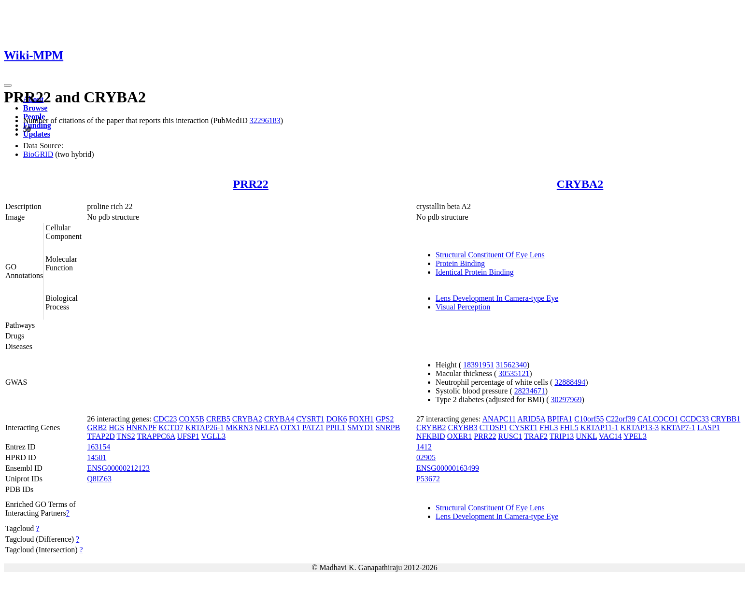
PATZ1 (313, 427)
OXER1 (459, 436)
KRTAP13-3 (640, 427)
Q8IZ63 (99, 479)
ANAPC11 (499, 419)
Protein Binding (460, 263)
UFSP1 (188, 436)
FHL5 (569, 427)
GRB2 (97, 427)
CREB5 (218, 419)
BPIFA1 (559, 419)
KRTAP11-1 (599, 427)
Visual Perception (463, 307)
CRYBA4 (279, 419)
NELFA (266, 427)
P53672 (428, 479)
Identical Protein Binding (475, 272)
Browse (35, 108)
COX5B (191, 419)
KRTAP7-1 (678, 427)
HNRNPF (141, 427)
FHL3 (548, 427)
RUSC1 (510, 436)
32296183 (265, 120)
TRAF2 (536, 436)
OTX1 (290, 427)
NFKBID (430, 436)
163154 (98, 447)
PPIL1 (336, 427)
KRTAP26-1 (204, 427)
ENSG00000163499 (447, 468)
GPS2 (385, 419)
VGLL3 (213, 436)
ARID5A (531, 419)
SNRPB (388, 427)
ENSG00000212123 (118, 468)
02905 (426, 457)
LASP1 (708, 427)
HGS (116, 427)
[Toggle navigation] (8, 85)
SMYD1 (360, 427)
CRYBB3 (462, 427)
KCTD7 (171, 427)
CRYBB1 (725, 419)
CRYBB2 (431, 427)
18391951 (478, 365)
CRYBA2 (580, 184)
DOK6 (336, 419)
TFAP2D (101, 436)
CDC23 (165, 419)
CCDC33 (694, 419)
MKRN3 (239, 427)
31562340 (511, 365)
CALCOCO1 (657, 419)
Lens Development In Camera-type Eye (497, 298)
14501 (96, 457)
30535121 (513, 373)
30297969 (566, 399)
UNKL (586, 436)
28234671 (529, 391)
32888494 (569, 382)
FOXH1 (361, 419)
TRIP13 (562, 436)
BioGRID (38, 154)
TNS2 (125, 436)
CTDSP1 (494, 427)
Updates (36, 134)
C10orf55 (589, 419)
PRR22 (251, 184)
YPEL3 (635, 436)
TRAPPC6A (156, 436)
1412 (424, 447)
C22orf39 (621, 419)
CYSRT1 (310, 419)
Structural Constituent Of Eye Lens (490, 255)
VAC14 (610, 436)
